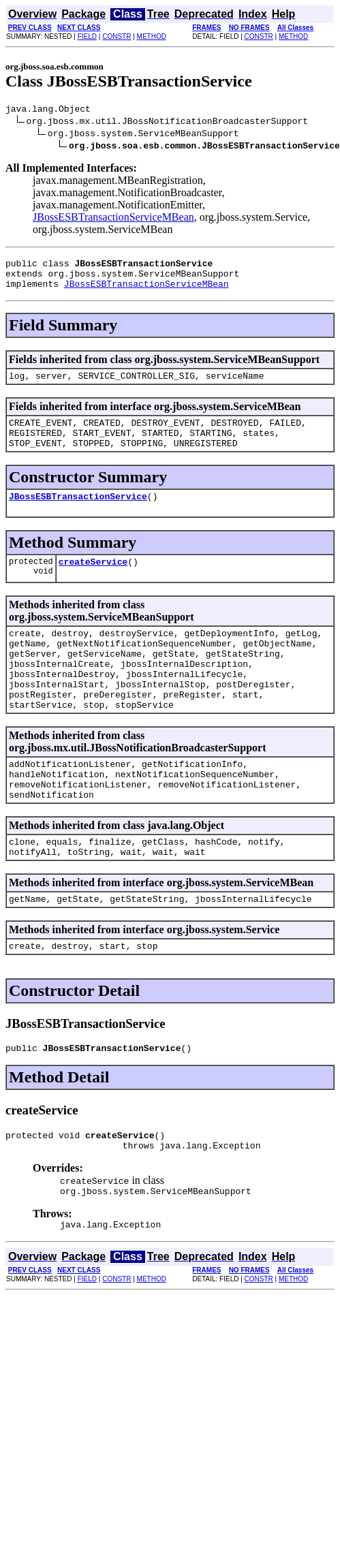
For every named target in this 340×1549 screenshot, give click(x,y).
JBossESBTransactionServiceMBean (113, 219)
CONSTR (116, 36)
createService (93, 582)
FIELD (87, 36)
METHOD (151, 36)
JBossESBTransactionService (78, 514)
